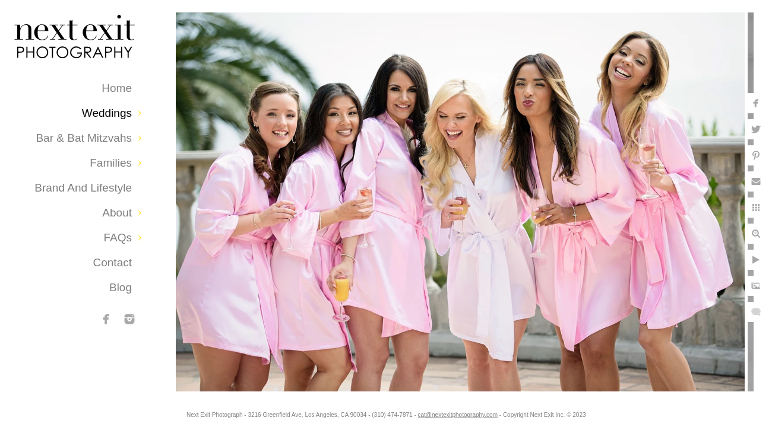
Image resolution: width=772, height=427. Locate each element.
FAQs (117, 237)
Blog (120, 287)
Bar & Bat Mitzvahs (84, 138)
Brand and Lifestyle (83, 187)
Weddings (107, 113)
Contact (112, 262)
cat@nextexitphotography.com (464, 412)
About (117, 212)
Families (111, 163)
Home (117, 88)
